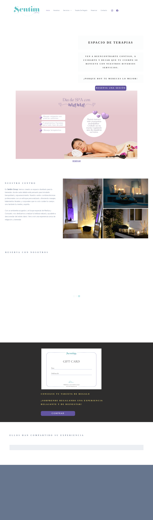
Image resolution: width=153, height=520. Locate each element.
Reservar (94, 10)
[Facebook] (117, 10)
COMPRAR (58, 413)
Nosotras (56, 10)
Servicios (67, 10)
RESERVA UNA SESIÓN (111, 88)
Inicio (48, 10)
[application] (70, 10)
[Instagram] (112, 10)
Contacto (104, 10)
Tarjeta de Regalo (81, 10)
